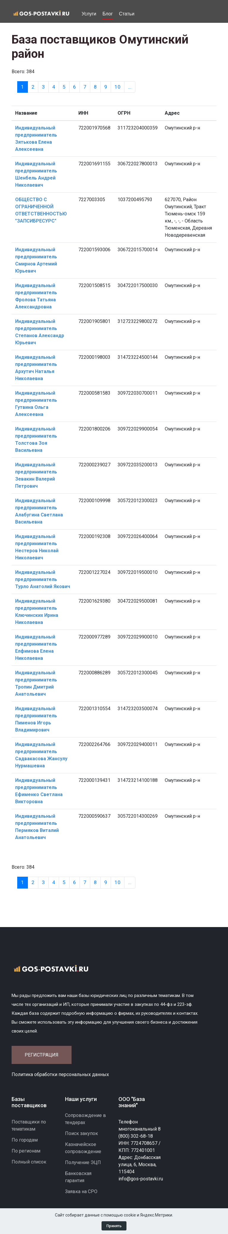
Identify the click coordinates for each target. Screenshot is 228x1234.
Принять (114, 1226)
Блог (107, 13)
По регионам (26, 1151)
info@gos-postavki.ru (140, 1179)
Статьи (126, 13)
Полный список (29, 1162)
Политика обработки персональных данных (60, 1074)
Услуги (89, 13)
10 (118, 87)
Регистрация (41, 1055)
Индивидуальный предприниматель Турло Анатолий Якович (42, 579)
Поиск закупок (81, 1133)
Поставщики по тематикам (29, 1125)
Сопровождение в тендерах (85, 1119)
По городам (25, 1140)
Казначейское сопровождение (83, 1148)
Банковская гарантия (78, 1177)
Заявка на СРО (81, 1191)
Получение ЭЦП (83, 1162)
